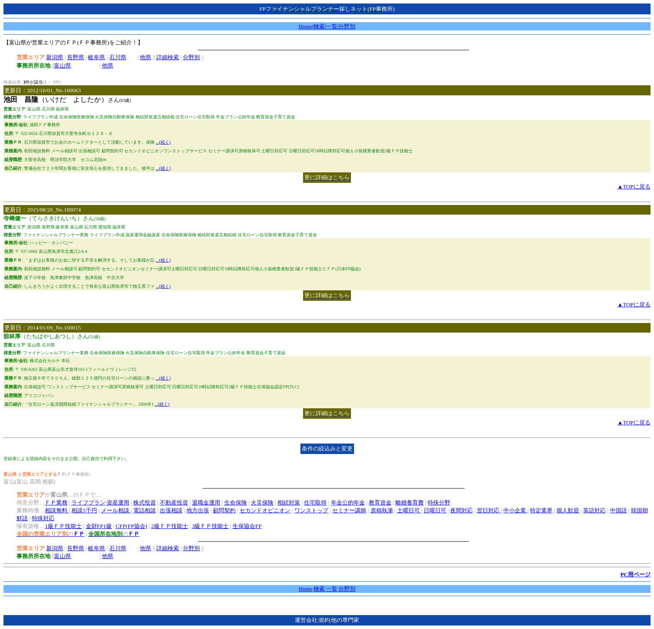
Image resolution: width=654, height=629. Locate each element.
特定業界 (541, 510)
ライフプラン (88, 502)
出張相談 (171, 510)
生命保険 (235, 502)
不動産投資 (174, 502)
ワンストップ (311, 510)
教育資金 (380, 502)
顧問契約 (224, 510)
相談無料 (57, 510)
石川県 (117, 57)
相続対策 (288, 502)
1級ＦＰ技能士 (63, 526)
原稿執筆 (382, 510)
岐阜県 (96, 57)
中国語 (618, 510)
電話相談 (144, 510)
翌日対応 (489, 510)
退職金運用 (206, 502)
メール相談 (116, 510)
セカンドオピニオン (264, 510)
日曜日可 (435, 510)
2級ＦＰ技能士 (169, 526)
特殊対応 (43, 518)
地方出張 (197, 510)
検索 (319, 26)
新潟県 (54, 57)
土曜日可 (409, 510)
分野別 (346, 26)
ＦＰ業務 (56, 502)
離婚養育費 (409, 502)
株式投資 (144, 502)
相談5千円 (84, 510)
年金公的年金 (348, 502)
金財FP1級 (99, 526)
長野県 (75, 57)
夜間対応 (461, 510)
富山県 (62, 65)
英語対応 (594, 510)
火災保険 (262, 502)
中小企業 (515, 510)
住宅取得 (315, 502)
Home (306, 26)
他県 (145, 57)
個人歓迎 (567, 510)
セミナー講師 (349, 510)
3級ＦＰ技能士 (210, 526)
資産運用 (118, 502)
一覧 (331, 26)
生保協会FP (247, 526)
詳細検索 (167, 57)
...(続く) (163, 142)
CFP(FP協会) (131, 526)
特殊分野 (439, 502)
